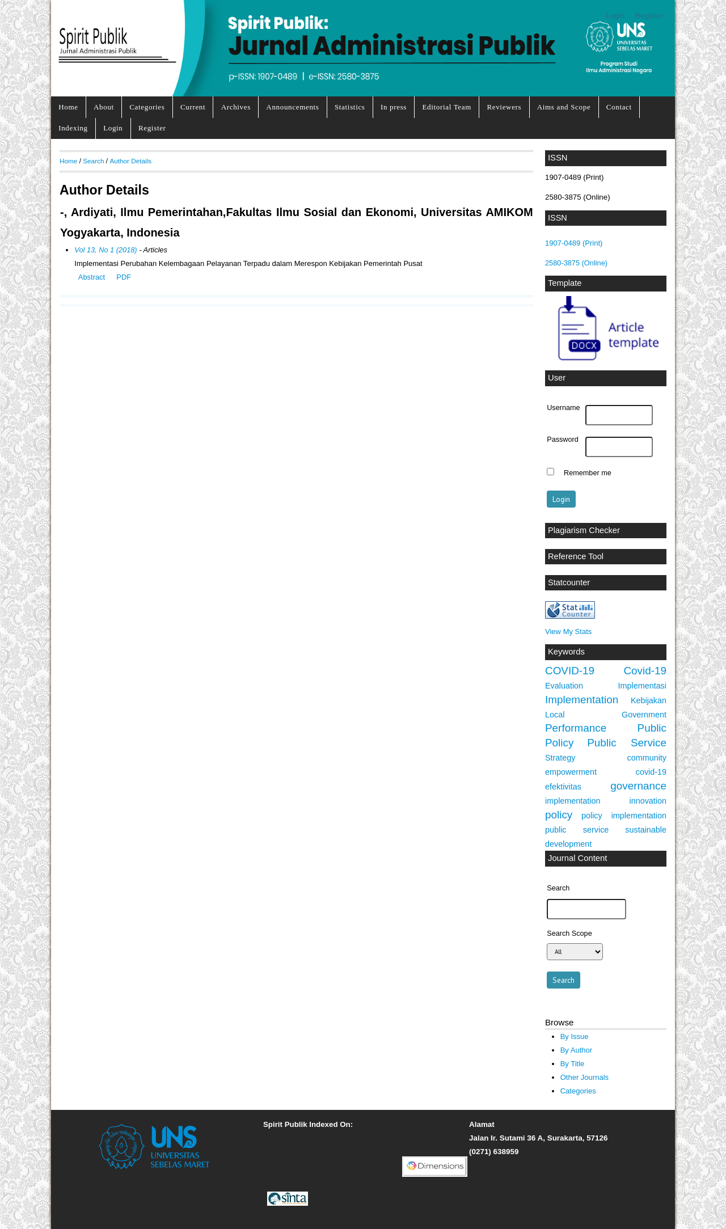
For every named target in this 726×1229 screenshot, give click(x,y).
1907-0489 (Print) (573, 243)
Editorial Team (446, 107)
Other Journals (584, 1077)
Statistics (350, 107)
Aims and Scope (564, 107)
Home (68, 107)
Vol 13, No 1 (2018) (105, 250)
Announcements (292, 107)
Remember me (587, 473)
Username (563, 408)
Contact (619, 107)
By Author (576, 1050)
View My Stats (568, 631)
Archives (236, 107)
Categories (146, 107)
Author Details (130, 160)
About (104, 107)
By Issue (574, 1036)
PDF (123, 277)
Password (563, 440)
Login (615, 15)
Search (93, 160)
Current (192, 107)
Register (649, 15)
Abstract (91, 277)
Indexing (73, 128)
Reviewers (504, 107)
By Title (572, 1063)
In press (394, 107)
